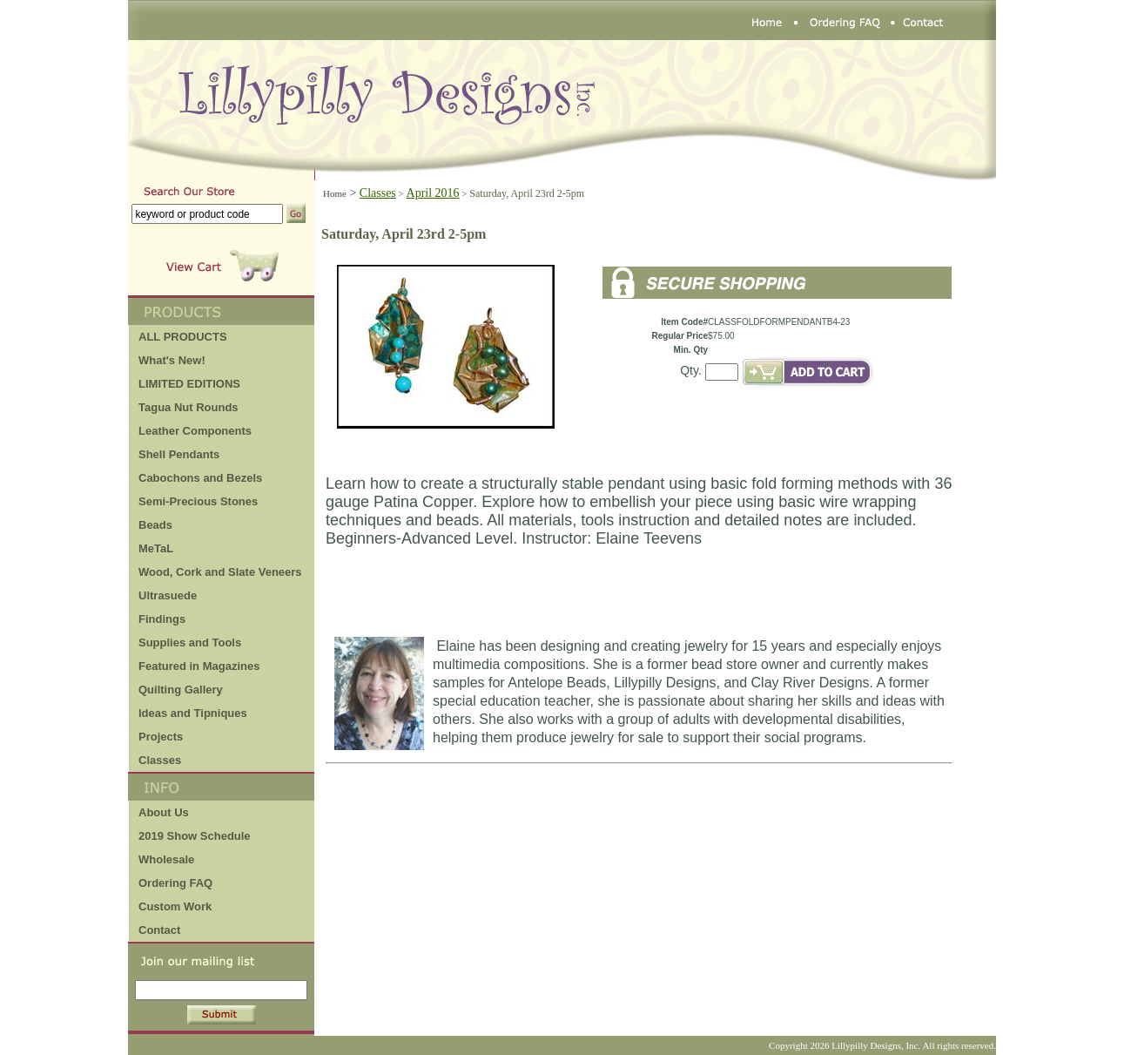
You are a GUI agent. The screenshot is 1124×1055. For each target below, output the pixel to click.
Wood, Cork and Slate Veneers (220, 571)
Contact (159, 930)
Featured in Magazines (198, 666)
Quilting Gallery (180, 689)
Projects (160, 736)
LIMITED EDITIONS (189, 383)
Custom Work (175, 906)
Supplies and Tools (189, 642)
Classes (159, 760)
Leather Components (195, 430)
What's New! (171, 360)
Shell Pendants (178, 454)
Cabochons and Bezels (200, 477)
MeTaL (155, 548)
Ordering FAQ (175, 882)
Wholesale (166, 859)
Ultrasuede (167, 595)
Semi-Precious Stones (198, 501)
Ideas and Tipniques (192, 713)
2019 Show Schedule (194, 835)
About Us (163, 812)
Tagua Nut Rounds (188, 407)
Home (335, 193)
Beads (155, 524)
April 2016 (433, 193)
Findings (161, 619)
